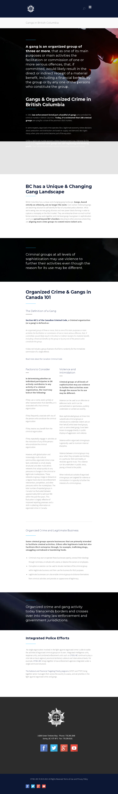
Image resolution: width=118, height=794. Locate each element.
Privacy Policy (82, 779)
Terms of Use (68, 779)
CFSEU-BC (74, 655)
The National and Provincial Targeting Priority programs (47, 671)
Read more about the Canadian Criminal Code (44, 359)
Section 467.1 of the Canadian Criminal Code (46, 320)
